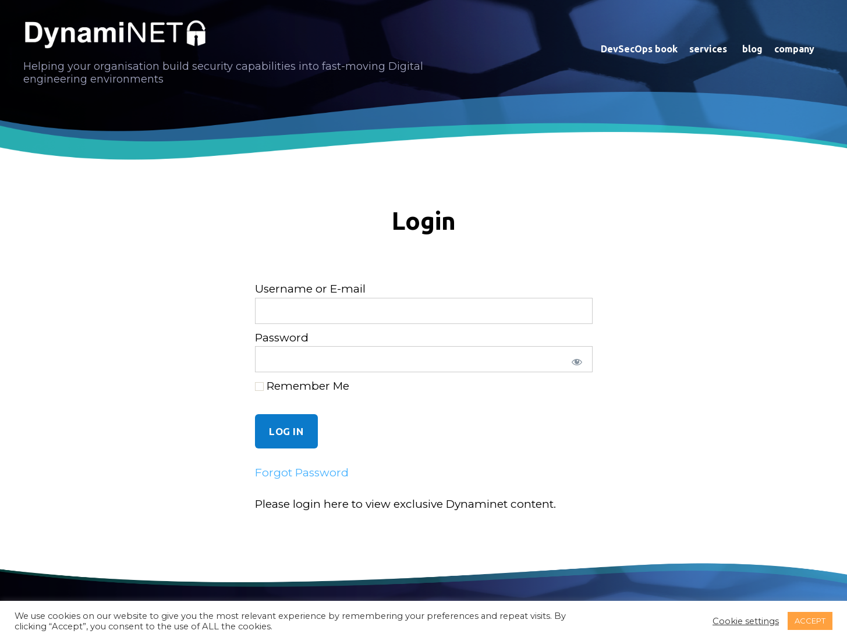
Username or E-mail (310, 288)
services (710, 49)
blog (752, 49)
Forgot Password (302, 472)
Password (282, 337)
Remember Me (302, 386)
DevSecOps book (639, 49)
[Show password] (574, 359)
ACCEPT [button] (810, 620)
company (796, 49)
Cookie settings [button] (746, 621)
